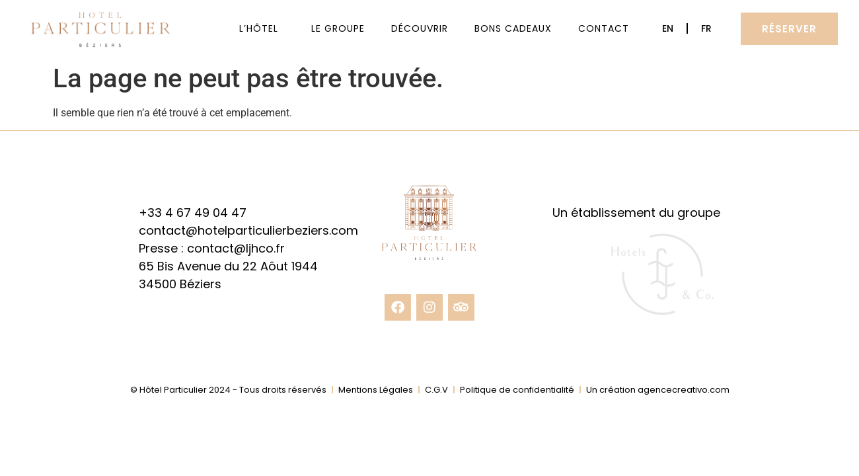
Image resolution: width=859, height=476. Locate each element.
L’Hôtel (262, 28)
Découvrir (419, 28)
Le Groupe (338, 28)
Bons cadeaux (513, 28)
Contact (603, 28)
